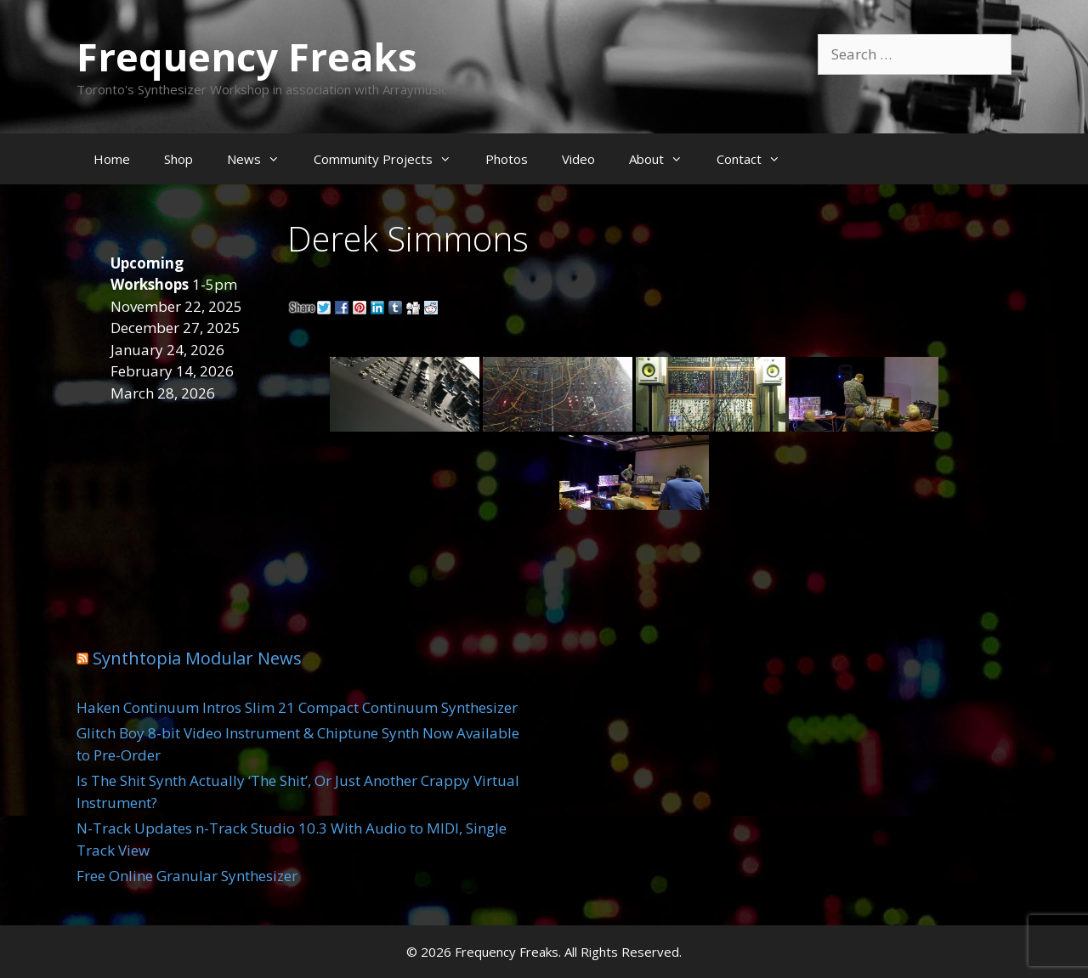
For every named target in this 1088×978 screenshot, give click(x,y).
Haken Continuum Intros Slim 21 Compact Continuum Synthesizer (297, 707)
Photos (506, 158)
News (262, 158)
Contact (757, 158)
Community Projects (391, 158)
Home (112, 158)
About (664, 158)
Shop (178, 158)
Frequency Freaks (246, 56)
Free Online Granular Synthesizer (187, 875)
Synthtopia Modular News (197, 658)
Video (578, 158)
